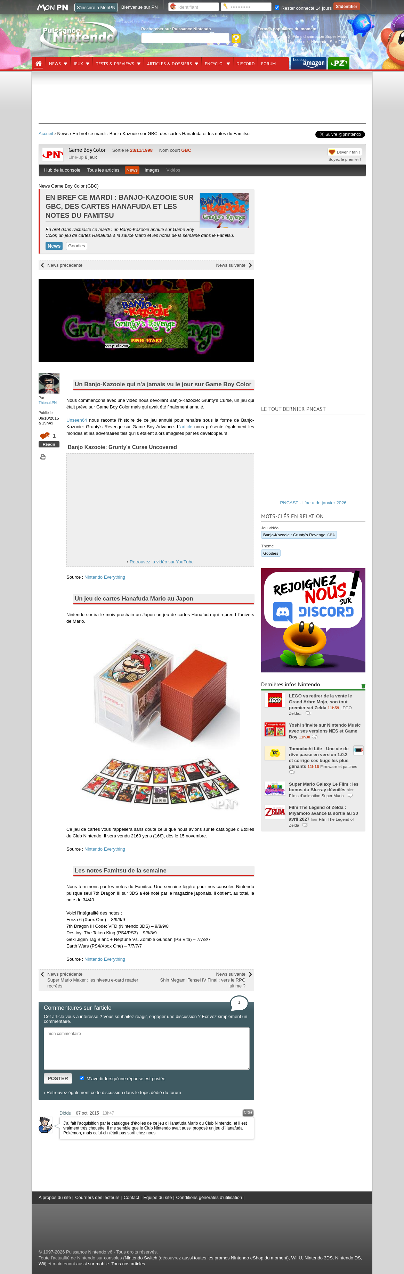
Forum (268, 63)
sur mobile (98, 1263)
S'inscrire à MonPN (96, 7)
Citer (248, 1112)
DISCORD (245, 63)
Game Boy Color (87, 150)
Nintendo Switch (140, 1257)
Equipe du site (157, 1197)
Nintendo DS (348, 1257)
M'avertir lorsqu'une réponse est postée (122, 1078)
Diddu (65, 1113)
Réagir (49, 444)
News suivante (230, 265)
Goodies (76, 245)
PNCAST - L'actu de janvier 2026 (313, 502)
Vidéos (173, 170)
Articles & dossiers (169, 63)
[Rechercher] (185, 38)
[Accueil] (38, 63)
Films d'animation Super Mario (320, 36)
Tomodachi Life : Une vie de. (283, 41)
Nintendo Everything (104, 577)
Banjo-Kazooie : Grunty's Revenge (299, 534)
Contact (131, 1197)
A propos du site (55, 1197)
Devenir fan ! (348, 152)
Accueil (46, 133)
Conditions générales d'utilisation (209, 1197)
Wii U (296, 1257)
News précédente (64, 265)
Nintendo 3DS (319, 1257)
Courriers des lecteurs (97, 1197)
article (186, 426)
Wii (42, 1263)
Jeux (78, 63)
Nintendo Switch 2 (274, 36)
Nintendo (319, 41)
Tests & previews (115, 63)
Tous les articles (103, 170)
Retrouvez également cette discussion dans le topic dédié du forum (114, 1092)
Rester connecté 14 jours (303, 8)
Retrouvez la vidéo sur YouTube (162, 561)
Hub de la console (62, 170)
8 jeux (91, 157)
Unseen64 (76, 420)
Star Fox (337, 41)
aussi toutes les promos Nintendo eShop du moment (234, 1257)
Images (152, 170)
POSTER (58, 1078)
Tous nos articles (128, 1263)
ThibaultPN (48, 402)
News (55, 63)
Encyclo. (214, 63)
